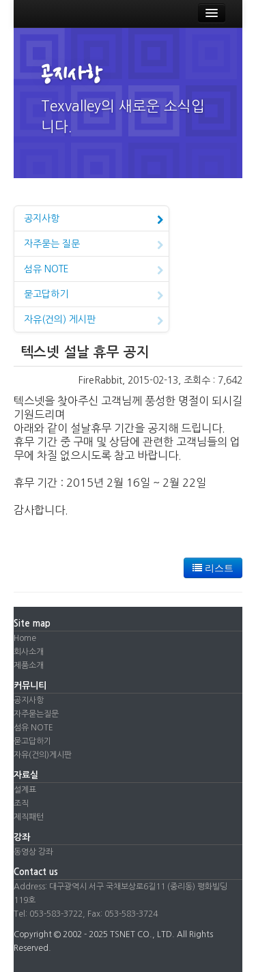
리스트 (213, 567)
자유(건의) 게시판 (93, 321)
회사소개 (29, 652)
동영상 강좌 (33, 852)
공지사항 (93, 220)
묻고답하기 (93, 295)
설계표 (25, 790)
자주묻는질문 (36, 714)
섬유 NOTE (93, 270)
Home (25, 638)
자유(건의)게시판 (43, 755)
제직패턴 (29, 817)
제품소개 (29, 665)
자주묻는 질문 (93, 245)
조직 (21, 803)
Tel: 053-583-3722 (48, 914)
